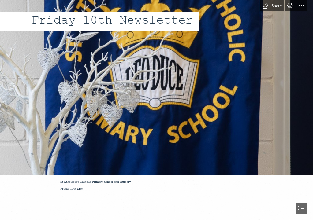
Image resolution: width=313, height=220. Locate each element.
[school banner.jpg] (156, 88)
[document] (156, 110)
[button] (272, 5)
